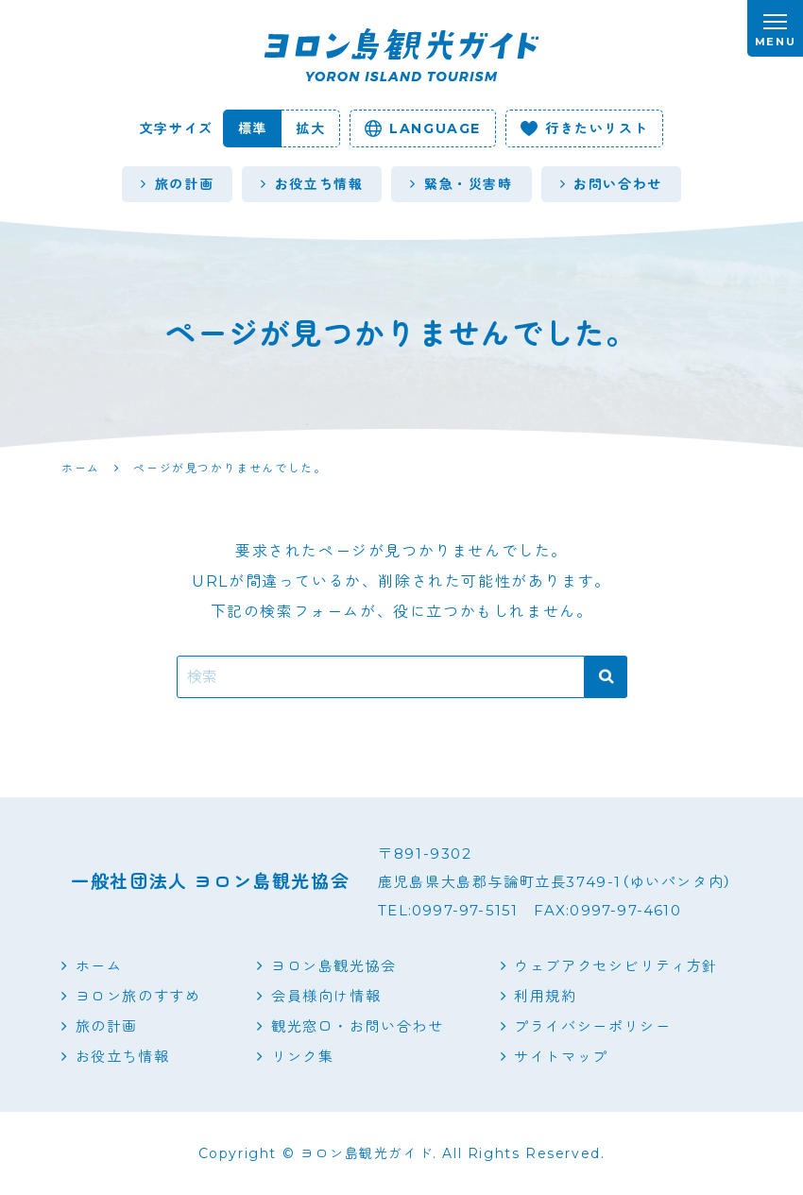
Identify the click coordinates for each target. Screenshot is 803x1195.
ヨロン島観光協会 (334, 966)
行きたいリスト (584, 128)
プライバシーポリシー (592, 1026)
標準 (252, 128)
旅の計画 (177, 184)
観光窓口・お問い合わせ (357, 1026)
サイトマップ (561, 1057)
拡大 (310, 128)
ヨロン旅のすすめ (138, 996)
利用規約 (545, 996)
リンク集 (302, 1057)
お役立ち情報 (312, 184)
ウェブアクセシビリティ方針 (616, 966)
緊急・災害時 (461, 184)
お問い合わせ (611, 184)
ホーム (99, 966)
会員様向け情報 (326, 996)
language (423, 128)
